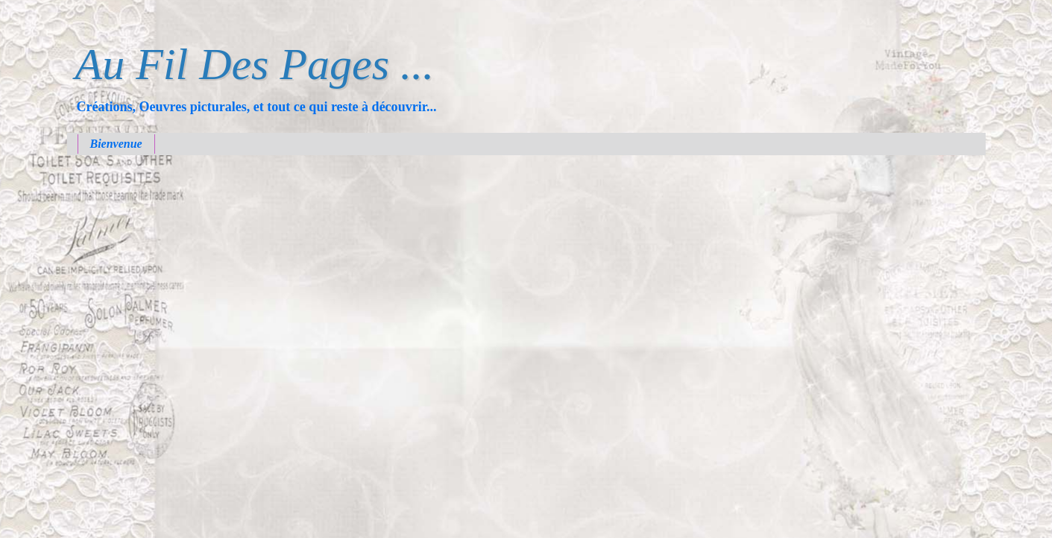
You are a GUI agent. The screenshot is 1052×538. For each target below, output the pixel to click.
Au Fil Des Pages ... (255, 64)
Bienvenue (116, 143)
